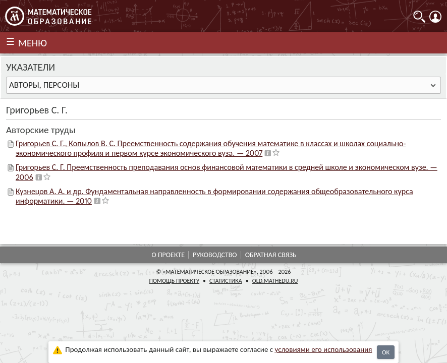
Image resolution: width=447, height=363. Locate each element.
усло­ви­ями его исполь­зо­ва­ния (323, 349)
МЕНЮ (32, 43)
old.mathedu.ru (275, 280)
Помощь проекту (174, 280)
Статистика (225, 280)
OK (385, 352)
